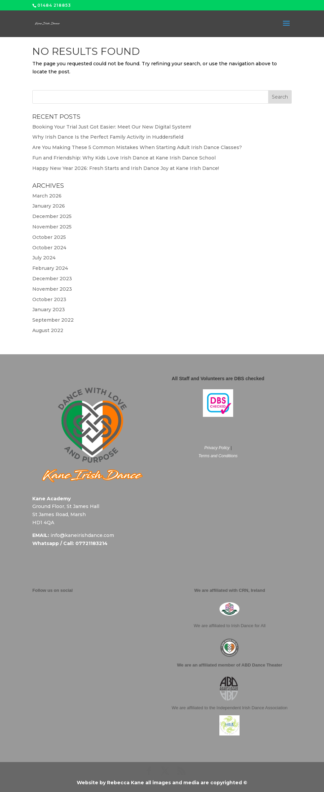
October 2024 (49, 248)
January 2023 (48, 310)
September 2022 (53, 320)
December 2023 (52, 279)
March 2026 (47, 196)
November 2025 (52, 227)
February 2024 (50, 268)
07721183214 (91, 543)
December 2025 (52, 216)
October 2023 (49, 299)
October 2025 (49, 237)
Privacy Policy (216, 447)
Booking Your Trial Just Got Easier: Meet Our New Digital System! (111, 127)
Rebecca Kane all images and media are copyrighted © (177, 783)
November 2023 (52, 289)
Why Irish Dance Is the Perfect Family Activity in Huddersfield (107, 137)
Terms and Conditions (218, 456)
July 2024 (44, 258)
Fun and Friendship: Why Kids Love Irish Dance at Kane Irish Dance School (124, 158)
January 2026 (48, 206)
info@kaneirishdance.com (82, 535)
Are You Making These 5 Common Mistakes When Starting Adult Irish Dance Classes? (137, 147)
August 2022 (47, 330)
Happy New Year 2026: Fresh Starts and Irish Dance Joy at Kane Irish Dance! (125, 168)
